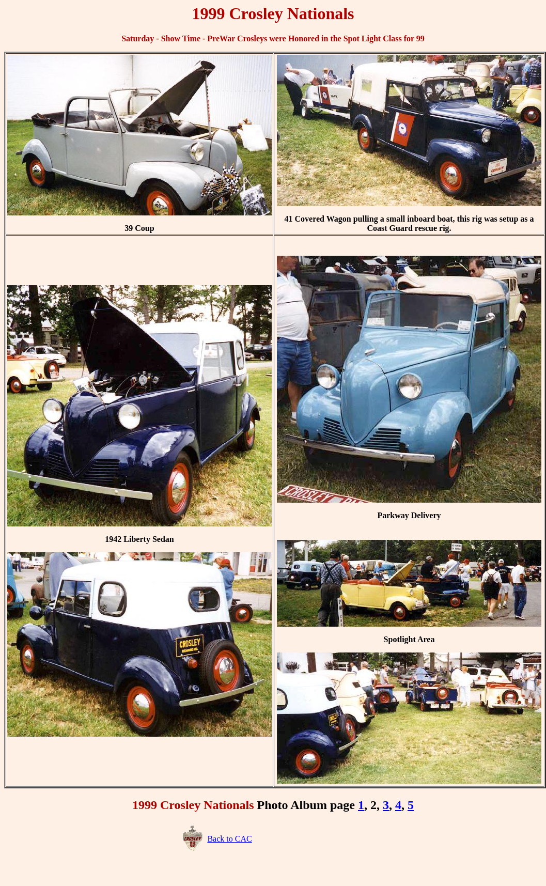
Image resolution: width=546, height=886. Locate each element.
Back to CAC (229, 838)
